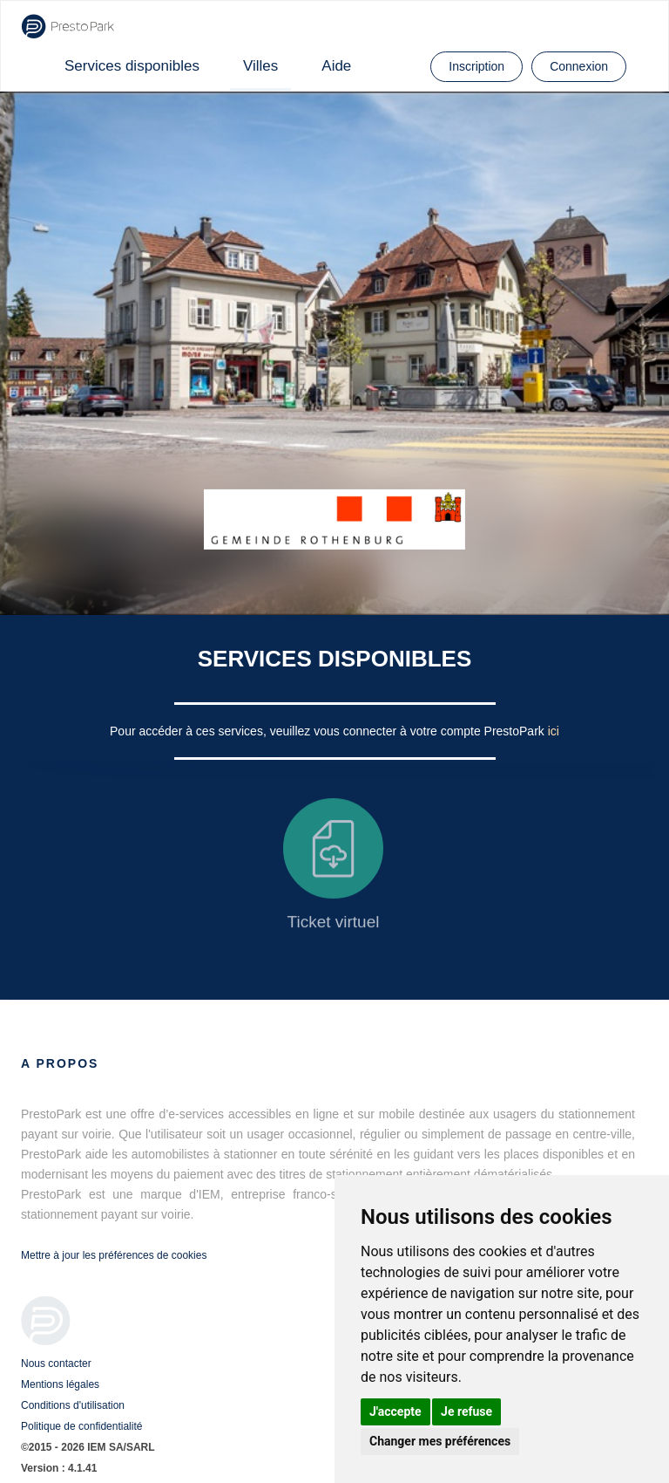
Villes (260, 66)
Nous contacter (56, 1363)
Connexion (579, 66)
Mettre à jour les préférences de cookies (113, 1255)
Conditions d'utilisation (73, 1405)
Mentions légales (60, 1384)
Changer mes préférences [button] (439, 1441)
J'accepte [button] (395, 1411)
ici (553, 731)
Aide (336, 66)
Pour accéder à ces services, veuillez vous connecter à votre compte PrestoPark (329, 731)
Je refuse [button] (466, 1411)
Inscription (476, 66)
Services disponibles (131, 66)
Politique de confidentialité (81, 1426)
